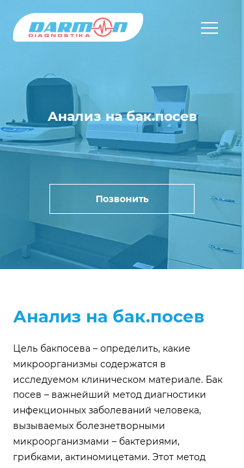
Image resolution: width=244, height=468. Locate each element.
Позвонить (122, 199)
